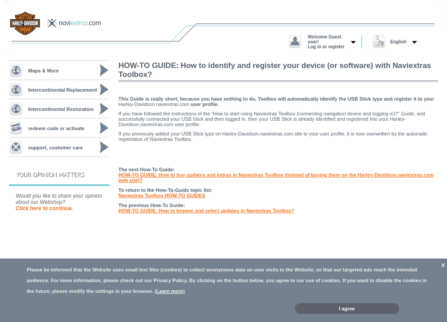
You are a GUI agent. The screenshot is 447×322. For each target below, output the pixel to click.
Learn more (169, 291)
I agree (346, 308)
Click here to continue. (44, 208)
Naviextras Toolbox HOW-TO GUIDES (161, 195)
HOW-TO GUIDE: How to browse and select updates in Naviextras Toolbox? (206, 210)
